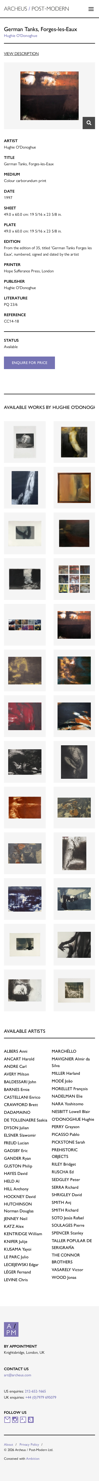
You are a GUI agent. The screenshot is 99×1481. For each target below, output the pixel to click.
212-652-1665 (35, 1391)
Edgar (21, 1264)
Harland (66, 1073)
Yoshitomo (67, 1103)
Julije (15, 1241)
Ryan (17, 1158)
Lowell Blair (71, 1111)
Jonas (64, 1277)
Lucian (16, 1142)
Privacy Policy (29, 1444)
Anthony (16, 1188)
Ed (63, 1171)
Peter (66, 1179)
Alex (14, 1226)
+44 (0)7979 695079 (40, 1397)
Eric (16, 1150)
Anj (61, 1202)
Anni (15, 1051)
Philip (18, 1166)
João (62, 1081)
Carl (15, 1066)
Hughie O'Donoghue (20, 35)
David (15, 1173)
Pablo (65, 1134)
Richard (65, 1187)
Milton (16, 1074)
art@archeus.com (17, 1375)
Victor (67, 1269)
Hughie (73, 1119)
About (8, 1444)
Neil (15, 1218)
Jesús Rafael (68, 1217)
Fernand (17, 1272)
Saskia (25, 1120)
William (23, 1233)
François (70, 1088)
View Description (21, 53)
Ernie (17, 1089)
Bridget (64, 1164)
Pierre (68, 1225)
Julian (16, 1127)
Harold (19, 1058)
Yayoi (17, 1249)
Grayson (65, 1126)
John (20, 1081)
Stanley (67, 1232)
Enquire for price (29, 362)
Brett (21, 1104)
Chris (16, 1279)
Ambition (33, 1459)
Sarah (68, 1142)
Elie (67, 1096)
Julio (16, 1256)
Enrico (22, 1097)
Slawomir (20, 1135)
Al (12, 1181)
